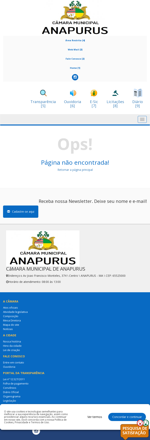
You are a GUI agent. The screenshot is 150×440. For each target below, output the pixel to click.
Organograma (11, 396)
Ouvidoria (9, 367)
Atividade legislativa (15, 312)
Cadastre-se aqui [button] (20, 211)
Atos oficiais (10, 307)
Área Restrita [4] (75, 40)
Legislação (9, 400)
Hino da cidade (12, 346)
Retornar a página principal (75, 170)
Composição (10, 316)
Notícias (8, 329)
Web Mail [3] (75, 49)
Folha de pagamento (16, 383)
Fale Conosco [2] (75, 58)
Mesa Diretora (12, 320)
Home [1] (75, 67)
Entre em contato (13, 362)
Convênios (9, 388)
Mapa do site (11, 325)
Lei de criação (11, 350)
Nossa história (12, 341)
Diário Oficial (11, 392)
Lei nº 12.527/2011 (14, 379)
